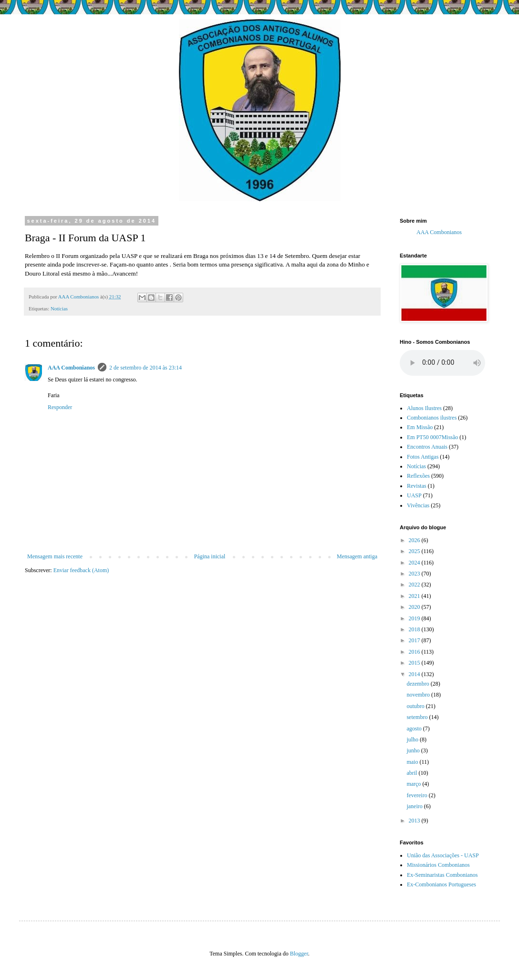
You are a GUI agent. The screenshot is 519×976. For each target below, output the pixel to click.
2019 (415, 618)
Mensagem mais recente (55, 556)
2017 (415, 640)
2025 (415, 551)
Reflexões (418, 476)
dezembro (418, 683)
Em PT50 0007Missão (432, 437)
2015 (415, 662)
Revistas (416, 486)
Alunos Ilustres (424, 408)
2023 (415, 573)
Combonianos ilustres (432, 417)
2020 (415, 607)
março (414, 784)
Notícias (59, 308)
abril (412, 773)
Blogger (299, 953)
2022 (415, 584)
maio (412, 762)
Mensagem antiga (357, 556)
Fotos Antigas (422, 456)
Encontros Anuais (427, 446)
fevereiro (417, 795)
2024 (415, 562)
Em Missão (420, 427)
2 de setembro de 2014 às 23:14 (145, 367)
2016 (415, 651)
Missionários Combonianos (438, 865)
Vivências (418, 505)
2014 (415, 674)
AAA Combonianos (71, 367)
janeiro (415, 806)
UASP (414, 495)
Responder (60, 407)
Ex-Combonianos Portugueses (441, 884)
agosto (414, 728)
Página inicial (210, 556)
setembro (417, 717)
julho (413, 739)
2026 (415, 540)
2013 (415, 820)
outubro (416, 706)
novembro (418, 694)
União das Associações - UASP (443, 855)
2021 (415, 596)
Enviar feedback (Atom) (81, 570)
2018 (415, 629)
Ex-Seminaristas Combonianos (442, 875)
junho (413, 750)
